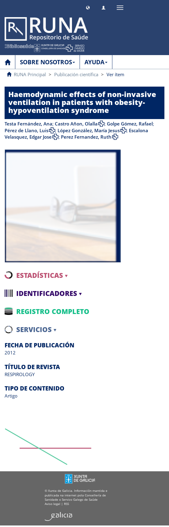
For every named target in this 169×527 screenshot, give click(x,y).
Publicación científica (76, 74)
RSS (66, 504)
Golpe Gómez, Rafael (130, 124)
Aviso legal (52, 504)
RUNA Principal (30, 74)
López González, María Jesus (89, 130)
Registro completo (52, 311)
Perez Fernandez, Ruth (86, 137)
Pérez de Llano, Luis (26, 130)
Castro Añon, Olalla (76, 124)
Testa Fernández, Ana (28, 124)
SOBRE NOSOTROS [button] (47, 62)
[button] (88, 6)
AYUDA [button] (96, 62)
